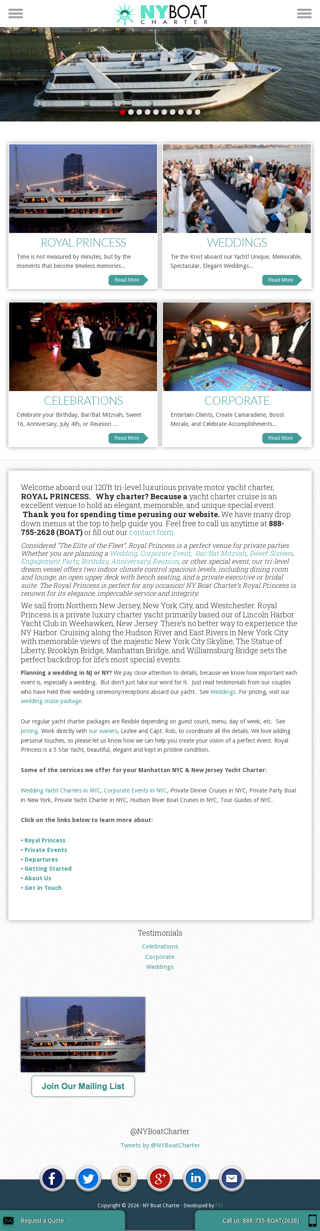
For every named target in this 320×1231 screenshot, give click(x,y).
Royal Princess (83, 242)
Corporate (237, 401)
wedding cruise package (51, 701)
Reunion (165, 561)
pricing (29, 731)
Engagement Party (49, 561)
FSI (218, 1206)
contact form (151, 532)
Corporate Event (165, 553)
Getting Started (48, 869)
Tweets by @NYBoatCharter (160, 1145)
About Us (38, 878)
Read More (127, 280)
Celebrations (83, 401)
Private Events (46, 850)
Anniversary (130, 561)
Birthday (94, 561)
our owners (103, 731)
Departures (41, 859)
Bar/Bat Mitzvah (220, 553)
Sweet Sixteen (270, 553)
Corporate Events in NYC (135, 791)
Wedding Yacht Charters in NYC (60, 791)
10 (197, 112)
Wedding (123, 553)
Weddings (237, 242)
